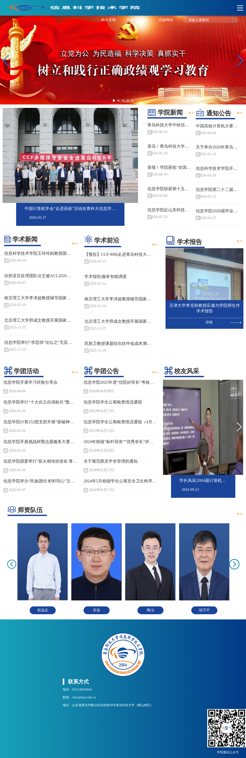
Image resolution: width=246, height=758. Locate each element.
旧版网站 (166, 20)
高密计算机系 (137, 20)
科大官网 (108, 20)
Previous (6, 155)
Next (134, 155)
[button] (239, 60)
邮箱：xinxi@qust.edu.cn (79, 697)
